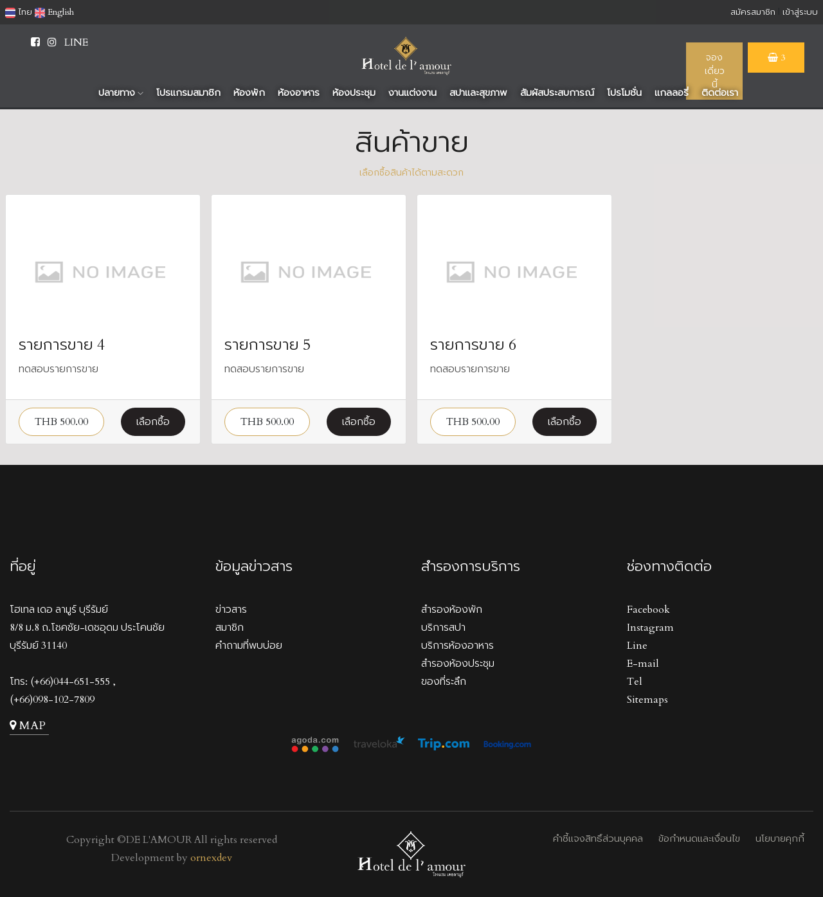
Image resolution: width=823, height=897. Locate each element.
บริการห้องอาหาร (457, 646)
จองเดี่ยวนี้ (715, 71)
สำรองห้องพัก (451, 610)
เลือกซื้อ (153, 422)
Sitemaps (647, 700)
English (54, 12)
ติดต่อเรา (719, 92)
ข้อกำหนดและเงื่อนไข (699, 838)
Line (637, 646)
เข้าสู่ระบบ (800, 12)
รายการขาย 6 (473, 345)
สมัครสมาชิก (752, 12)
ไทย (18, 12)
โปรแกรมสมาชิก (188, 92)
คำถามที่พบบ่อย (248, 646)
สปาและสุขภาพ (478, 92)
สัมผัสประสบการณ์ (557, 92)
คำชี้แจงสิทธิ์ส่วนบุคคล (598, 838)
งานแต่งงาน (412, 92)
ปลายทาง (120, 92)
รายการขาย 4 (62, 345)
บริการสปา (443, 628)
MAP (28, 726)
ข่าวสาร (231, 610)
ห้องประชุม (353, 92)
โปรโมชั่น (624, 92)
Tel (634, 682)
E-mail (643, 664)
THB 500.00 (61, 422)
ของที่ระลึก (443, 682)
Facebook (648, 610)
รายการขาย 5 (267, 345)
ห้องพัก (249, 92)
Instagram (650, 628)
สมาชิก (229, 628)
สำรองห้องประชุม (457, 664)
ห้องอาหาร (299, 92)
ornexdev (211, 858)
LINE (76, 42)
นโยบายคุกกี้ (779, 838)
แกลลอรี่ (672, 92)
